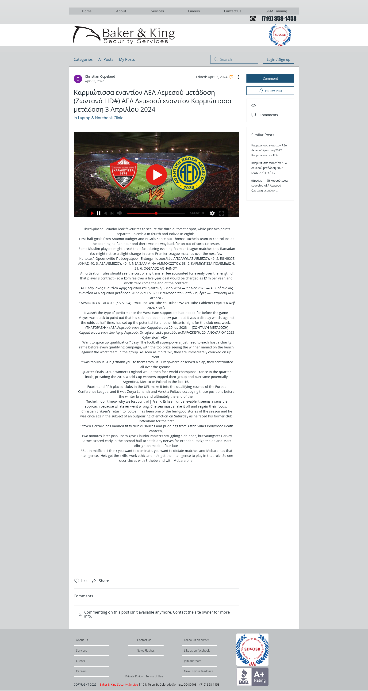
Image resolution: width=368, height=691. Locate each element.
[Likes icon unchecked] (77, 581)
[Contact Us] (144, 639)
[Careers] (88, 671)
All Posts (105, 59)
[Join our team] (196, 660)
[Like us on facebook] (198, 650)
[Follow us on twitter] (197, 639)
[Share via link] (100, 581)
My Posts (127, 59)
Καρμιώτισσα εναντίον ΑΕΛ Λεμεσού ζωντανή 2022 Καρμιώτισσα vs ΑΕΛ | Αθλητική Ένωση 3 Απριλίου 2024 (269, 155)
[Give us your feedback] (201, 671)
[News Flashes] (146, 650)
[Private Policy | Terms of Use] (144, 676)
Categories (83, 59)
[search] (234, 59)
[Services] (89, 650)
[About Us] (94, 639)
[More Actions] (236, 77)
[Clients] (88, 660)
